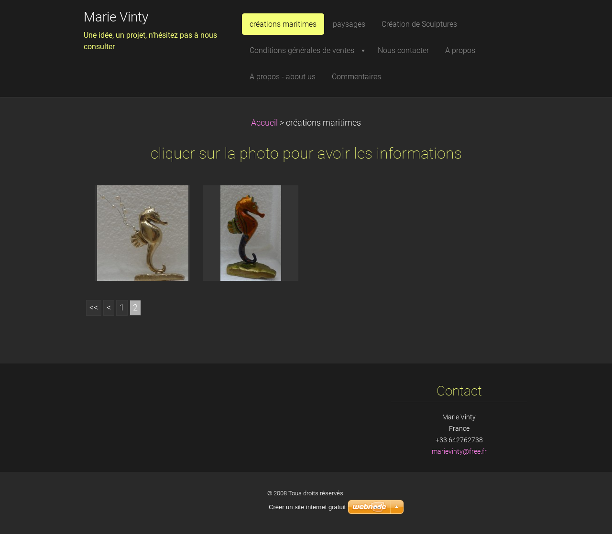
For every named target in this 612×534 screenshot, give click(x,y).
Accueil (264, 123)
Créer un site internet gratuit (307, 507)
